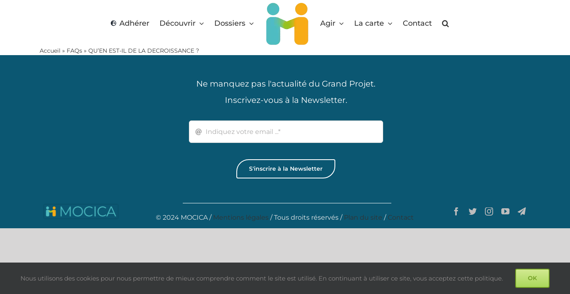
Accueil (50, 50)
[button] (443, 23)
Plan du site (363, 217)
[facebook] (456, 211)
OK (532, 278)
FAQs (74, 50)
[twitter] (473, 211)
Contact (401, 217)
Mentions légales (241, 217)
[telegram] (522, 211)
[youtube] (505, 211)
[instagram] (489, 211)
